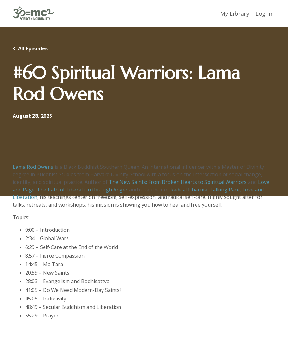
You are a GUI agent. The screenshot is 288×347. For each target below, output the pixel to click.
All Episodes (33, 48)
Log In (264, 13)
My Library (234, 13)
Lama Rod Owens (33, 166)
